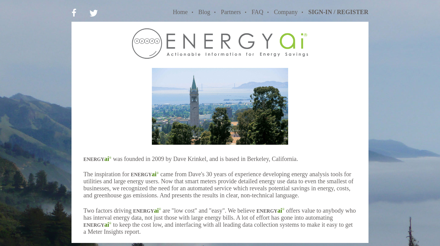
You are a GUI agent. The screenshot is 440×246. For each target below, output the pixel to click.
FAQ (257, 12)
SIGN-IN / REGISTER (338, 12)
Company (286, 12)
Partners (231, 12)
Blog (204, 12)
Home (180, 12)
